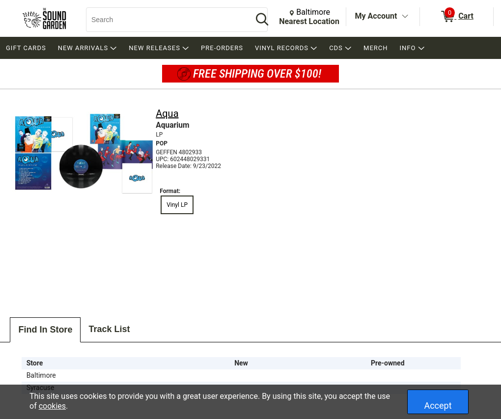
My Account (376, 16)
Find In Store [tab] (45, 330)
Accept (437, 405)
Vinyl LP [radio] (177, 204)
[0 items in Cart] (456, 16)
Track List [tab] (109, 329)
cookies (52, 406)
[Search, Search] (164, 19)
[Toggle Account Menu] (405, 17)
